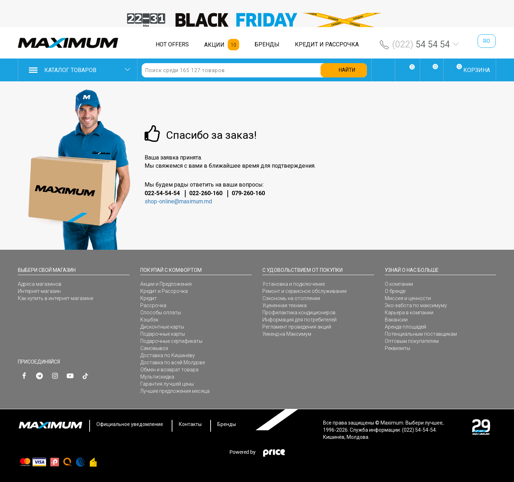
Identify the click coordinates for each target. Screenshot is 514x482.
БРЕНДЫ (267, 44)
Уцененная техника (284, 305)
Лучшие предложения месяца (175, 391)
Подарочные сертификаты (171, 341)
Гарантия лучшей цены (167, 384)
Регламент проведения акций (296, 327)
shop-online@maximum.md (178, 201)
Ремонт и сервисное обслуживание (304, 291)
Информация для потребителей (299, 320)
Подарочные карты (162, 334)
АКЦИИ (214, 44)
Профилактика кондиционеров (299, 312)
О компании (399, 284)
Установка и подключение (293, 284)
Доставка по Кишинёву (167, 355)
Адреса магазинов (39, 284)
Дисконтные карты (162, 327)
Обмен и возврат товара (169, 369)
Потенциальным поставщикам (421, 334)
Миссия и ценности (408, 298)
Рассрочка (153, 305)
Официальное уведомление (129, 424)
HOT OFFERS (172, 44)
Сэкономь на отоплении (291, 298)
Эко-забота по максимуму (416, 305)
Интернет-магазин (39, 291)
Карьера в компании (409, 312)
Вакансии (396, 320)
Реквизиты (397, 348)
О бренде (395, 291)
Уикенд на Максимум (286, 334)
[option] (257, 20)
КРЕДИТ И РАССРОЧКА (327, 44)
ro (486, 41)
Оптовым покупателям (412, 341)
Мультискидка (157, 377)
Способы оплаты (160, 312)
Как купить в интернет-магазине (55, 298)
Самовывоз (154, 348)
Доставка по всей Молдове (172, 362)
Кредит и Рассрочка (164, 291)
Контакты (190, 424)
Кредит (148, 298)
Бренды (226, 424)
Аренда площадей (405, 327)
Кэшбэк (149, 320)
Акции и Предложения (166, 284)
